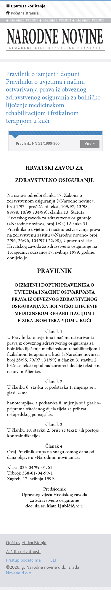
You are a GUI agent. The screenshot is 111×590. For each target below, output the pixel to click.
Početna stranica (25, 13)
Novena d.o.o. (19, 573)
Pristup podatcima (23, 560)
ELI (53, 560)
